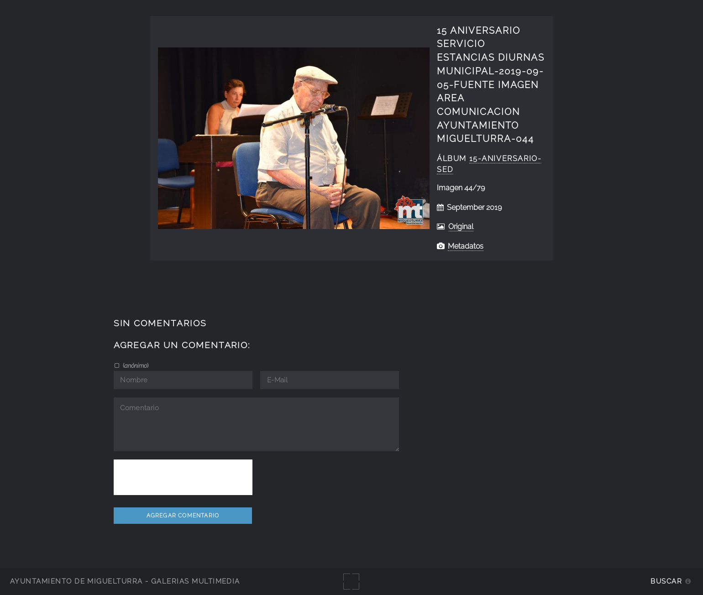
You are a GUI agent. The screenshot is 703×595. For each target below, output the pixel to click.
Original (460, 226)
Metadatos (465, 246)
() (134, 365)
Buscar (666, 581)
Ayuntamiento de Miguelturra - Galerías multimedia (125, 581)
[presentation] (183, 477)
